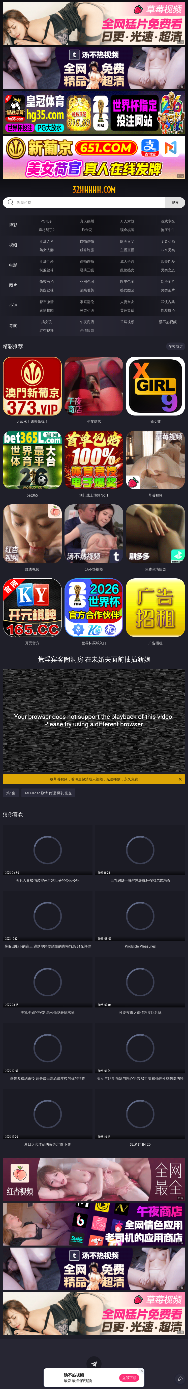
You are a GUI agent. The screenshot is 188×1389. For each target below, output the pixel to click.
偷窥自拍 (47, 281)
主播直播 (127, 249)
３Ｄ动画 (168, 241)
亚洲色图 (87, 281)
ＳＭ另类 (168, 249)
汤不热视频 (168, 321)
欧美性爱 (168, 261)
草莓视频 (127, 321)
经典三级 (87, 270)
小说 (13, 305)
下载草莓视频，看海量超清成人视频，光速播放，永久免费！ (114, 779)
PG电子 (46, 221)
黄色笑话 (127, 310)
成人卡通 (127, 261)
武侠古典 (168, 301)
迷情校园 (47, 310)
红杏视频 (47, 330)
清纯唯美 (87, 290)
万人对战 (127, 221)
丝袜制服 (87, 249)
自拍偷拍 (87, 241)
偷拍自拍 (87, 261)
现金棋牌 (127, 229)
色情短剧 (87, 330)
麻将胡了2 (47, 229)
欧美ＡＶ (127, 241)
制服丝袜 (47, 270)
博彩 (13, 225)
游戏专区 (168, 221)
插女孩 (46, 321)
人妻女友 (127, 301)
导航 (13, 325)
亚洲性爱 (47, 261)
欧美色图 (127, 281)
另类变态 (168, 270)
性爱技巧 (168, 310)
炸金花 (87, 229)
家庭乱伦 (87, 301)
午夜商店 (87, 321)
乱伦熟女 (127, 270)
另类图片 (168, 290)
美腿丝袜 (47, 290)
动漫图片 (168, 281)
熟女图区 (127, 290)
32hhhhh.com (94, 190)
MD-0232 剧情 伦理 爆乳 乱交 (48, 793)
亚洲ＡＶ (47, 241)
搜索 (175, 202)
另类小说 (87, 310)
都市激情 (47, 301)
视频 (13, 245)
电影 (13, 265)
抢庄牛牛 (168, 229)
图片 (13, 285)
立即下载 (129, 1377)
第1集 (10, 793)
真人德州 (87, 221)
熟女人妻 (47, 249)
